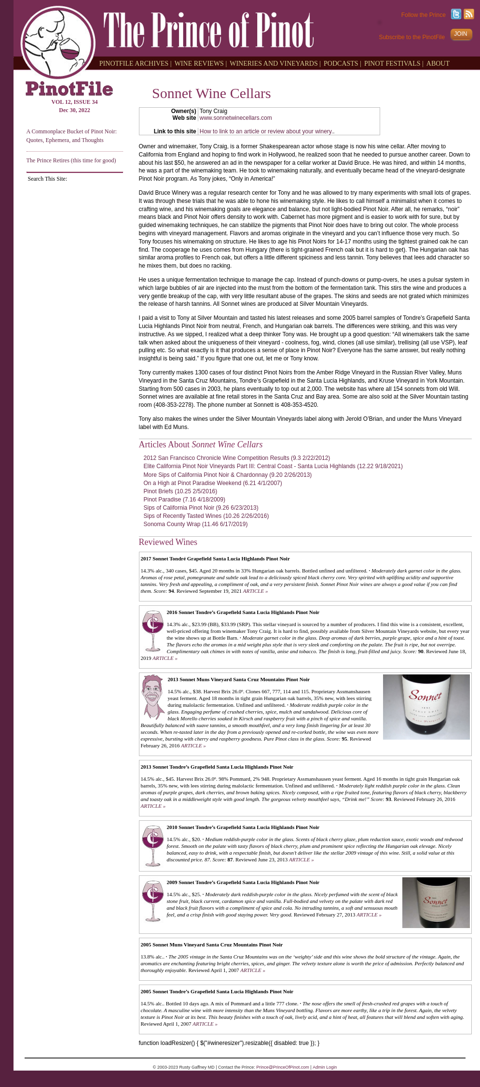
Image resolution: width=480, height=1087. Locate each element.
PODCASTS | (342, 63)
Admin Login (325, 1067)
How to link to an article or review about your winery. (266, 131)
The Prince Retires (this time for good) (71, 160)
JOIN (460, 33)
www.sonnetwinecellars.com (236, 117)
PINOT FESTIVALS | (394, 63)
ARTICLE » (255, 591)
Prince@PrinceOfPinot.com (282, 1067)
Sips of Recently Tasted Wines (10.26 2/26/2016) (206, 516)
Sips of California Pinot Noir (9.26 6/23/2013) (201, 507)
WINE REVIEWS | (201, 63)
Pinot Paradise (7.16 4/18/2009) (184, 499)
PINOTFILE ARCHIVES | (135, 63)
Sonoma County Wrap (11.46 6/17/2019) (196, 524)
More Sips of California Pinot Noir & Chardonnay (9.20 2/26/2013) (228, 475)
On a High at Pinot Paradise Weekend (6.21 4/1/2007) (213, 483)
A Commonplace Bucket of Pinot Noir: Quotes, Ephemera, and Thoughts (72, 135)
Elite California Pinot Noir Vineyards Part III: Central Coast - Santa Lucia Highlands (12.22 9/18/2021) (273, 466)
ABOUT (438, 63)
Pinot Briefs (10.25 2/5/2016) (181, 491)
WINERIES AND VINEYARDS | (275, 63)
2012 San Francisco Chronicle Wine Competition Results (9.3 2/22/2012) (237, 458)
